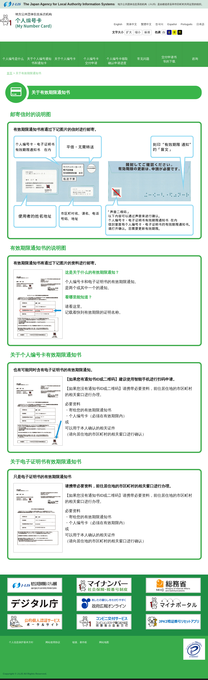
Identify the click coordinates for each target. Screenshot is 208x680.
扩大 (129, 32)
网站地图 (104, 642)
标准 (147, 32)
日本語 (200, 24)
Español (172, 24)
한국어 (159, 24)
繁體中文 (146, 24)
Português (186, 24)
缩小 (138, 32)
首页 (9, 73)
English (118, 24)
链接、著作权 (79, 642)
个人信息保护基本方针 (21, 642)
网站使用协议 (53, 642)
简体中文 (131, 24)
